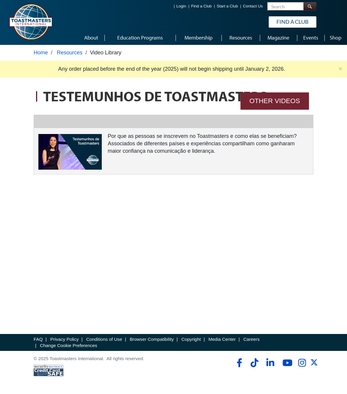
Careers (251, 339)
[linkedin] (270, 362)
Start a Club (227, 6)
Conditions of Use (104, 339)
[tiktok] (254, 362)
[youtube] (286, 362)
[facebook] (238, 362)
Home (41, 53)
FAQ (38, 339)
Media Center (222, 339)
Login (181, 6)
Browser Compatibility (152, 339)
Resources (69, 53)
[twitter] (314, 364)
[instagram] (302, 362)
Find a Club (201, 6)
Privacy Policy (64, 339)
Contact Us (253, 6)
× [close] (340, 68)
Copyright (191, 339)
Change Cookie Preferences (68, 345)
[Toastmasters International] (30, 21)
